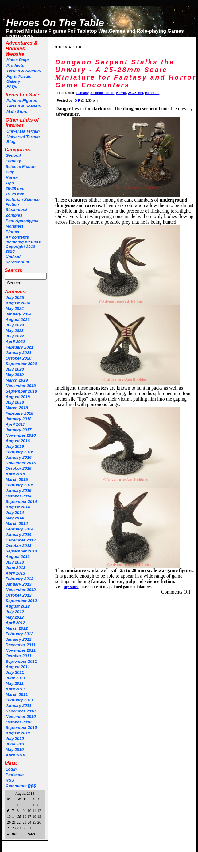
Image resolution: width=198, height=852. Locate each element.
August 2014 (18, 507)
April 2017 (15, 424)
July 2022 (15, 336)
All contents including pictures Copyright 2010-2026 (23, 244)
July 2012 (15, 611)
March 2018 (17, 407)
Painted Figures (21, 100)
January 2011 (18, 705)
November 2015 (21, 463)
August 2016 (18, 441)
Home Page (17, 60)
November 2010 (21, 716)
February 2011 (19, 700)
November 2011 (21, 650)
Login (11, 769)
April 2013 (15, 573)
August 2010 (18, 733)
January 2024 (18, 314)
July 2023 (15, 325)
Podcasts (15, 774)
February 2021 (19, 347)
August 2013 (18, 556)
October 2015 (18, 468)
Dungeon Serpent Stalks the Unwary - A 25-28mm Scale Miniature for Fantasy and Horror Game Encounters (125, 73)
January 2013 (18, 584)
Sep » (33, 834)
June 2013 (15, 567)
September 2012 (21, 600)
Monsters (15, 226)
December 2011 (21, 645)
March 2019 (17, 380)
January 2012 (18, 639)
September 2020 (21, 363)
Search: (14, 270)
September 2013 (21, 551)
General (13, 155)
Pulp (10, 172)
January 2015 (18, 490)
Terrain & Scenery (23, 71)
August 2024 (18, 303)
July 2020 (15, 369)
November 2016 (21, 435)
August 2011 (18, 667)
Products (15, 65)
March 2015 (17, 479)
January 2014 (18, 534)
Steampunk (17, 209)
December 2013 (21, 540)
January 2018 (18, 419)
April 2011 (15, 689)
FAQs (11, 86)
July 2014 (15, 512)
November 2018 (21, 385)
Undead (13, 256)
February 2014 (19, 529)
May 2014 (15, 518)
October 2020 (18, 358)
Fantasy (13, 161)
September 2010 (21, 727)
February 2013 (19, 578)
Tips (10, 183)
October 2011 (18, 656)
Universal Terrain (23, 131)
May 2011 (15, 683)
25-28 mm (15, 188)
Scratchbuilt (17, 262)
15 (19, 816)
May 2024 (15, 308)
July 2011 (15, 672)
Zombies (14, 215)
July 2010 (15, 738)
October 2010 (18, 722)
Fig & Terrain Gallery (19, 79)
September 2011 (21, 661)
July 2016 (15, 446)
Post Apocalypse (22, 220)
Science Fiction (21, 166)
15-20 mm (15, 194)
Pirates (12, 231)
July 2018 (15, 402)
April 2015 (15, 474)
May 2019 (15, 374)
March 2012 (17, 628)
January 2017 (18, 430)
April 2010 (15, 755)
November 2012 (21, 589)
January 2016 (18, 457)
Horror (12, 177)
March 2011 (17, 694)
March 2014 (17, 523)
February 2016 (19, 452)
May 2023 (15, 330)
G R (77, 100)
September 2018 (21, 391)
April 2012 (15, 622)
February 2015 (19, 485)
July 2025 (15, 297)
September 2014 (21, 501)
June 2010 (15, 744)
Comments (21, 785)
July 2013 (15, 562)
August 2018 (18, 396)
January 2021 (18, 352)
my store (71, 586)
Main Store (16, 111)
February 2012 (19, 633)
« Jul (11, 834)
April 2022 (15, 341)
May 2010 (15, 749)
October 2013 (18, 545)
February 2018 (19, 413)
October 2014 (18, 496)
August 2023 (18, 319)
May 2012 (15, 617)
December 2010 (21, 711)
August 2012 (18, 606)
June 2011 (15, 678)
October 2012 (18, 595)
